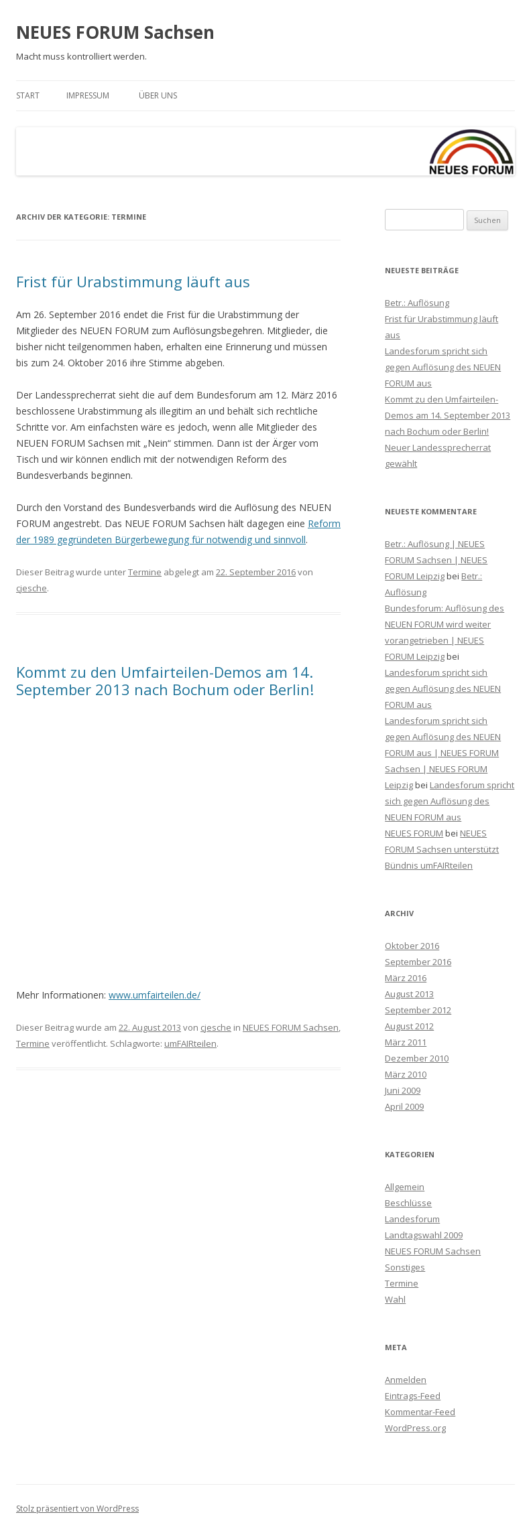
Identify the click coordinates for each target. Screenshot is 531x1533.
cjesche (31, 588)
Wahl (395, 1299)
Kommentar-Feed (420, 1412)
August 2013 (409, 994)
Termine (145, 572)
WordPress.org (415, 1428)
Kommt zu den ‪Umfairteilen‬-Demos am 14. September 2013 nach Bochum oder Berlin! (165, 680)
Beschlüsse (408, 1203)
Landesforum (412, 1219)
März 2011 (405, 1042)
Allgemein (404, 1187)
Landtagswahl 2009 (424, 1235)
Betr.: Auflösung (417, 303)
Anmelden (405, 1380)
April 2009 (404, 1106)
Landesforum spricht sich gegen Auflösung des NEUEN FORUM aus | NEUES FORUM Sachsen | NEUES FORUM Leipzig (443, 753)
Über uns (158, 95)
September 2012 (418, 1010)
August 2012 (409, 1026)
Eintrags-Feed (412, 1396)
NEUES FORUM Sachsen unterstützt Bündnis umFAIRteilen (442, 849)
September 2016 (418, 962)
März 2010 (405, 1074)
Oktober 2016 (412, 946)
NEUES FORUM (414, 833)
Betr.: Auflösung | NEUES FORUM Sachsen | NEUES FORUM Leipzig (436, 560)
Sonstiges (405, 1267)
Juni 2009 (402, 1090)
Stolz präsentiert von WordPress (77, 1508)
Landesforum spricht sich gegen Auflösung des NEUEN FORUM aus (443, 367)
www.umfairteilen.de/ (154, 995)
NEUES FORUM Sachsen (115, 32)
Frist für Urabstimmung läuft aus (133, 281)
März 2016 (405, 978)
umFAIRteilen (190, 1043)
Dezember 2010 (417, 1058)
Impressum (87, 95)
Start (28, 95)
